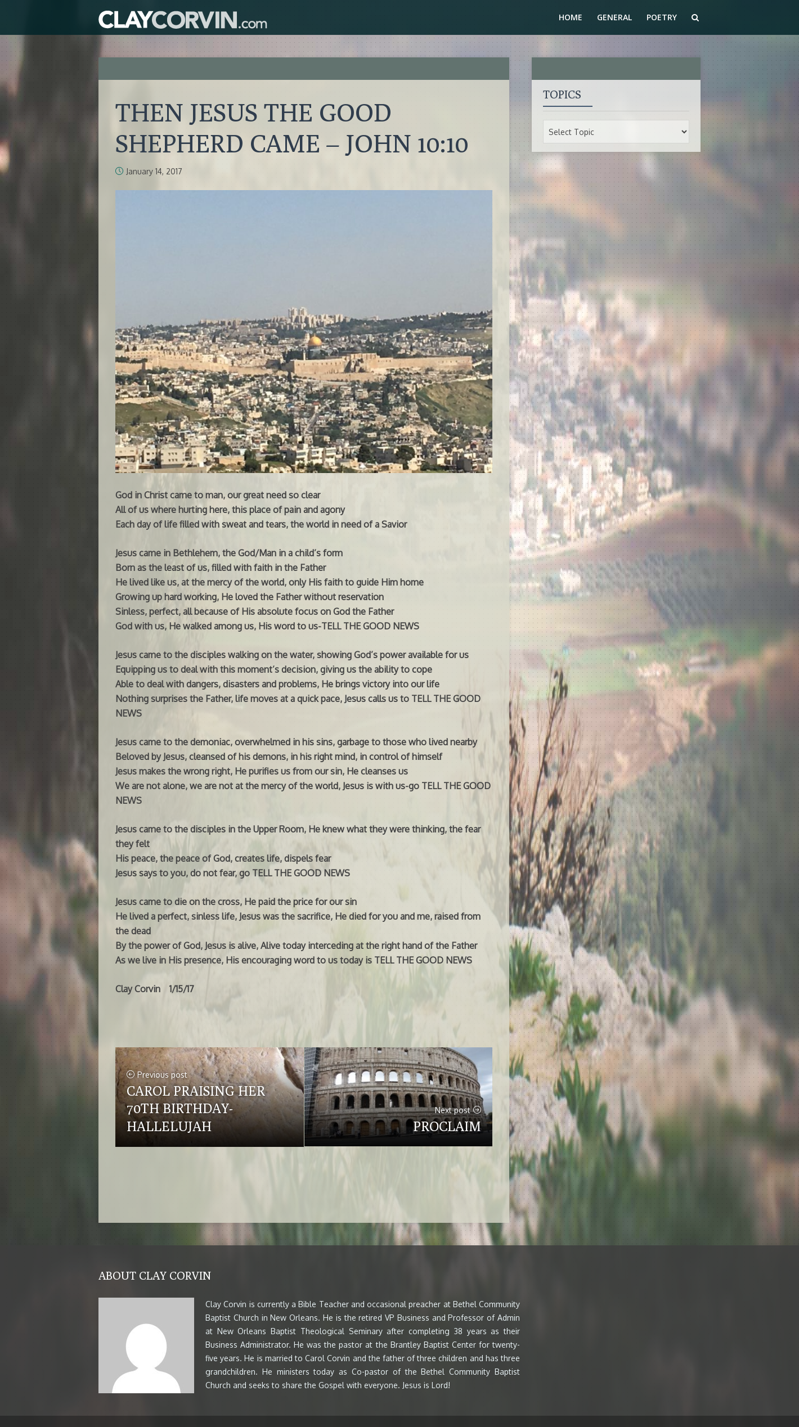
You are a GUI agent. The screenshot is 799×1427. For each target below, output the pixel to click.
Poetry (662, 17)
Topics (562, 94)
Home (570, 17)
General (614, 17)
